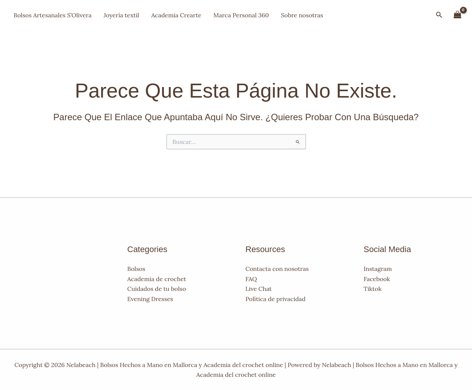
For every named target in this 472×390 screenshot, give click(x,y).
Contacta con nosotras (277, 268)
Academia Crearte (176, 15)
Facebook (377, 279)
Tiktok (372, 288)
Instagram (378, 268)
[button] (439, 15)
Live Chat (259, 288)
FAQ (251, 279)
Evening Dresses (150, 299)
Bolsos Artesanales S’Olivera (53, 15)
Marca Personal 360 (241, 15)
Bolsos (136, 268)
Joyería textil (121, 15)
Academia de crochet (156, 279)
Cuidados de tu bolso (156, 288)
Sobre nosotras (302, 15)
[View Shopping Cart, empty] (457, 15)
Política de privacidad (276, 299)
